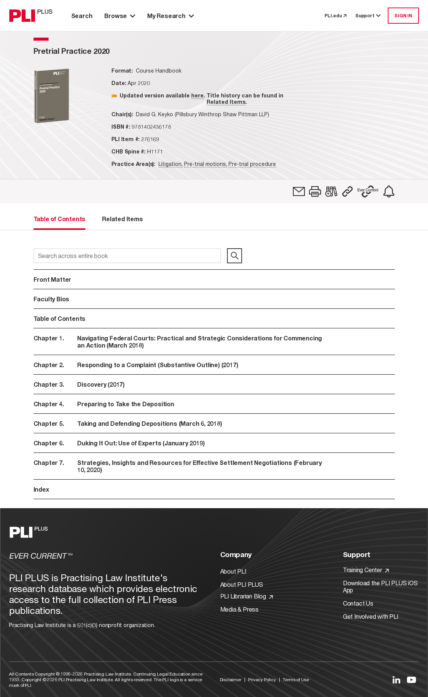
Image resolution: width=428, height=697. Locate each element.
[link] (299, 191)
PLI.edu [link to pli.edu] (335, 15)
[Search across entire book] (127, 255)
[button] (315, 191)
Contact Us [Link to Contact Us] (358, 603)
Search (82, 15)
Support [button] (368, 15)
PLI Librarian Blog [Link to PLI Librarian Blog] (246, 596)
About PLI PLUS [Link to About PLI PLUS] (241, 584)
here (197, 95)
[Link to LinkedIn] (396, 679)
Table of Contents (60, 318)
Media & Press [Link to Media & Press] (239, 609)
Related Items (226, 102)
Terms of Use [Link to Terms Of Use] (296, 679)
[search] (234, 255)
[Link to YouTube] (411, 679)
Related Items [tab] (122, 218)
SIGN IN (403, 15)
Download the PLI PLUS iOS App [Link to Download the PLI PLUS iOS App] (380, 586)
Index (41, 489)
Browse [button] (119, 15)
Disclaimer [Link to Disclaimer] (230, 679)
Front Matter (53, 279)
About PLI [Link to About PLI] (233, 571)
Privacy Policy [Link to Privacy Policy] (262, 679)
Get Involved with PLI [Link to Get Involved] (370, 616)
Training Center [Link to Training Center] (366, 569)
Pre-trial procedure (252, 164)
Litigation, (170, 164)
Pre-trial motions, (205, 164)
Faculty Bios (52, 298)
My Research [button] (170, 15)
